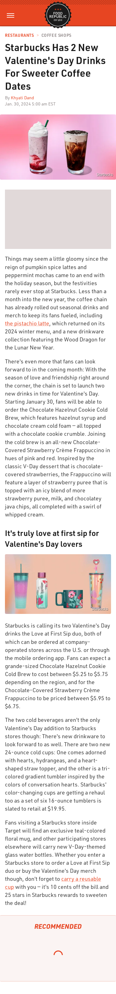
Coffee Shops (56, 35)
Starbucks (100, 609)
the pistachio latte (27, 323)
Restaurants (19, 35)
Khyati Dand (22, 97)
